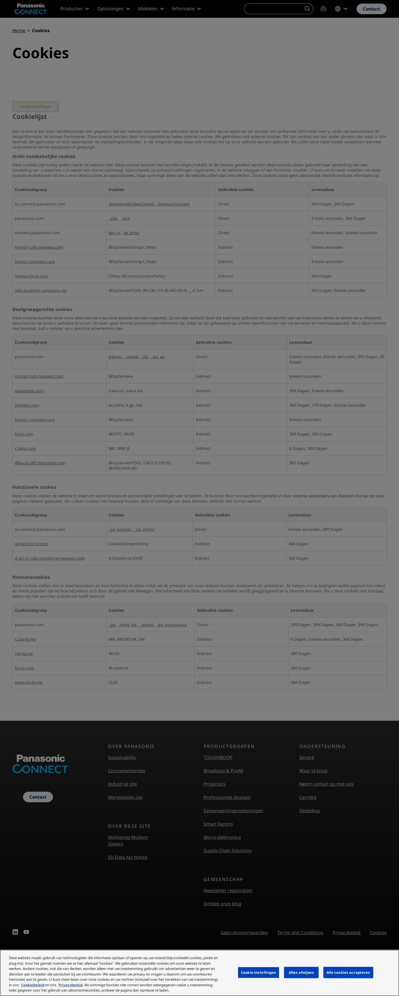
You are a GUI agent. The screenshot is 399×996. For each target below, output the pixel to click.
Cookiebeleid (32, 984)
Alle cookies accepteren (348, 972)
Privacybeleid (70, 984)
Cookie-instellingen (258, 972)
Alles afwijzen (301, 972)
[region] (199, 973)
